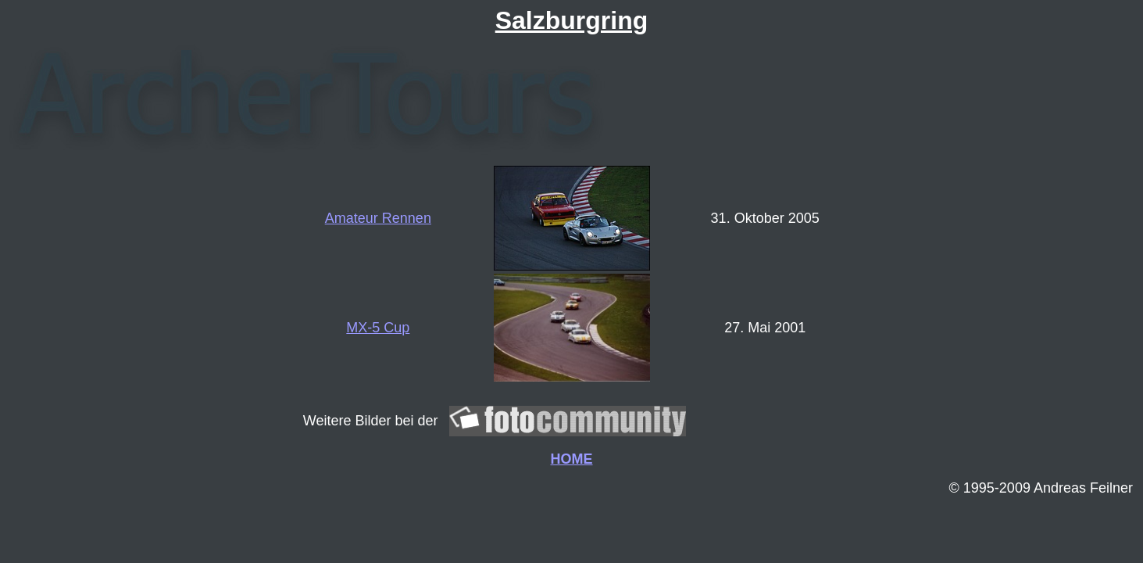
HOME (572, 459)
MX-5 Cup (377, 327)
